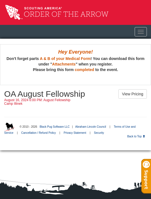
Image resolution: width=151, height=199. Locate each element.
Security (99, 132)
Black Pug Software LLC (55, 126)
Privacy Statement (75, 132)
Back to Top (136, 136)
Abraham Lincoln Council (90, 126)
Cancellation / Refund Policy (38, 132)
